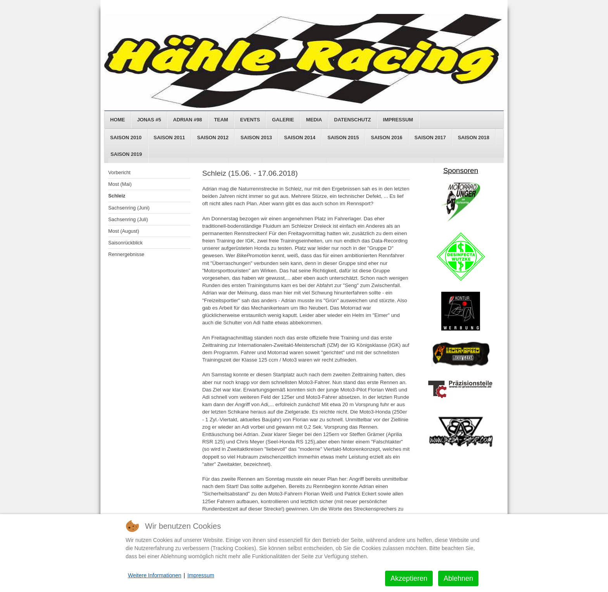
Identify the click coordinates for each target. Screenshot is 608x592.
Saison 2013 (256, 137)
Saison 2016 (386, 137)
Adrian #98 (187, 120)
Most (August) (123, 231)
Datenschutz (352, 120)
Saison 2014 (299, 137)
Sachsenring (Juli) (128, 219)
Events (250, 120)
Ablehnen (458, 578)
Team (221, 120)
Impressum (398, 120)
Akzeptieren (408, 578)
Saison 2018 (473, 137)
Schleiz (116, 196)
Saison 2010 (126, 137)
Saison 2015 (343, 137)
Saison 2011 (169, 137)
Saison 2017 (430, 137)
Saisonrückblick (125, 243)
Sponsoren (460, 170)
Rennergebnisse (126, 254)
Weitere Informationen (154, 575)
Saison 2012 (212, 137)
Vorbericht (119, 172)
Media (314, 120)
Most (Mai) (119, 184)
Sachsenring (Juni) (129, 208)
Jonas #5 (149, 120)
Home (117, 120)
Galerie (283, 120)
